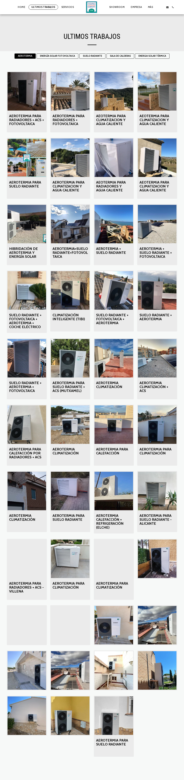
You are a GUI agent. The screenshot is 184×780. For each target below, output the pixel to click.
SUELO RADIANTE (92, 56)
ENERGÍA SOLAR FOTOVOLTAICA (57, 56)
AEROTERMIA (25, 56)
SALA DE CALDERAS (120, 56)
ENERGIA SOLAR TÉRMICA (152, 56)
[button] (161, 7)
